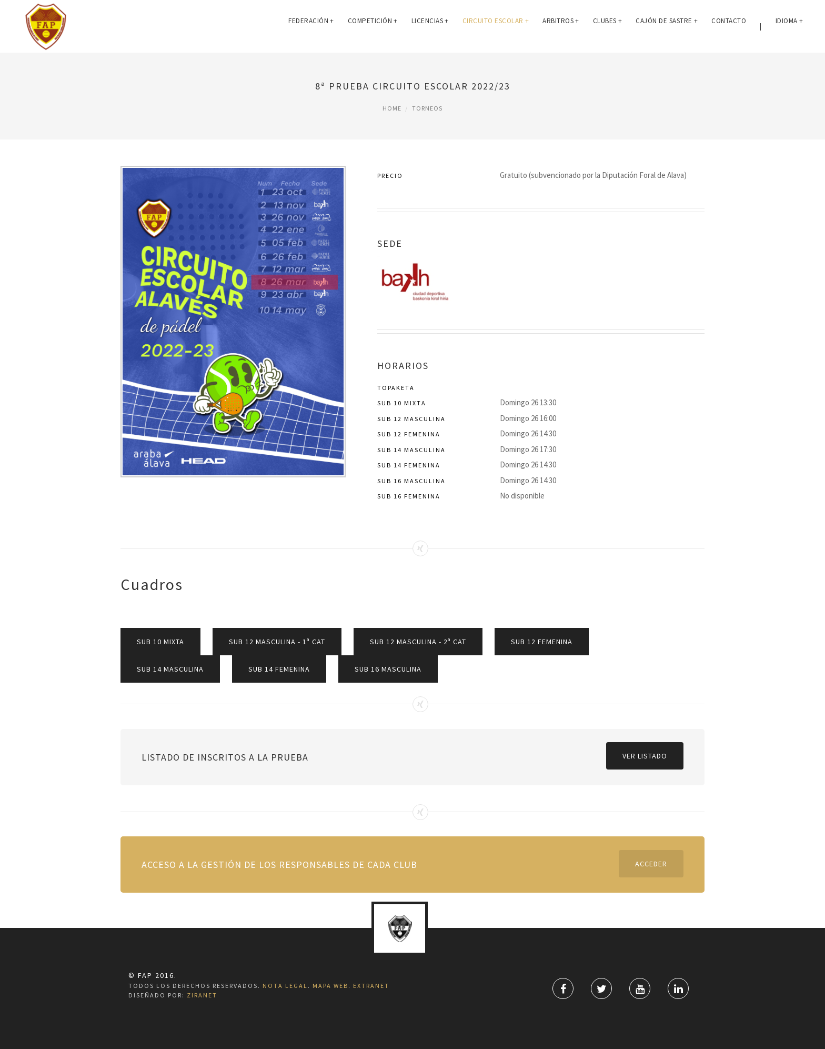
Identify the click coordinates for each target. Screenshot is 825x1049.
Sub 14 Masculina (170, 669)
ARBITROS (560, 26)
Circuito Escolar (495, 26)
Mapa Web (330, 986)
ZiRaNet (202, 995)
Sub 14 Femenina (279, 669)
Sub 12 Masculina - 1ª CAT (277, 641)
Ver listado (644, 756)
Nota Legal (285, 986)
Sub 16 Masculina (388, 669)
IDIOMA (789, 26)
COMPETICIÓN (373, 26)
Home (392, 108)
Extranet (371, 986)
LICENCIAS (430, 26)
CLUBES (607, 26)
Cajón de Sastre (667, 26)
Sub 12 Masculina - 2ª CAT (418, 641)
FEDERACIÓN (311, 26)
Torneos (427, 108)
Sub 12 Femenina (541, 641)
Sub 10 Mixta (160, 641)
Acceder (651, 863)
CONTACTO (728, 26)
